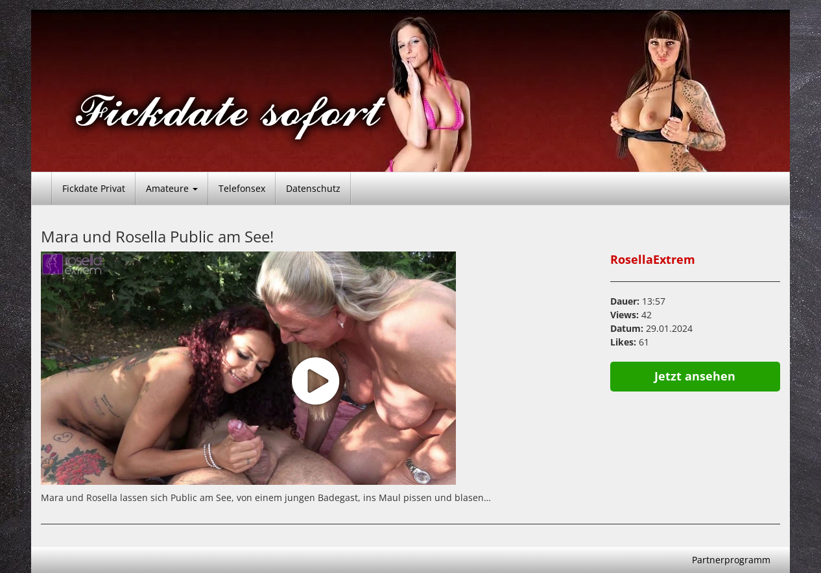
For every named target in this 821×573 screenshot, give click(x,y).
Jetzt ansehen (694, 376)
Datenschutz (313, 188)
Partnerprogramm (731, 560)
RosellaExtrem (652, 259)
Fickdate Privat (93, 188)
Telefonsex (242, 188)
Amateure (172, 188)
